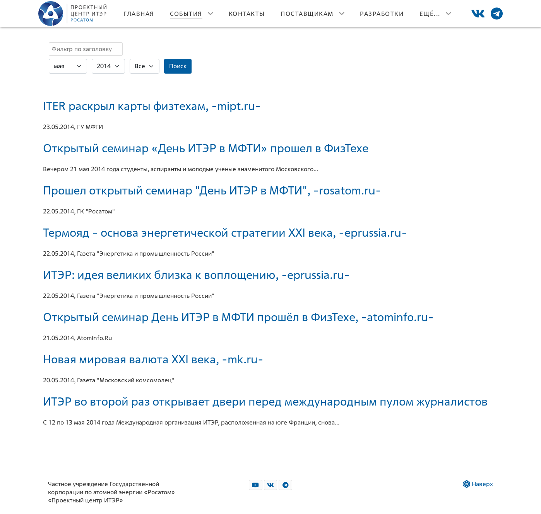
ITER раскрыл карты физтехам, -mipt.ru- (152, 105)
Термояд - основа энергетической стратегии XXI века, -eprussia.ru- (225, 232)
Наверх (478, 484)
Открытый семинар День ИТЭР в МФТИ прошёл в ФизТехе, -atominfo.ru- (238, 317)
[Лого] (73, 13)
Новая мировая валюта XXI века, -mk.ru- (153, 359)
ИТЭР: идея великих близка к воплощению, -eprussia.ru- (196, 274)
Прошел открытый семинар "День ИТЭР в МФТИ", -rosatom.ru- (212, 190)
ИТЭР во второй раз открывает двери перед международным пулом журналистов (265, 401)
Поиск (178, 66)
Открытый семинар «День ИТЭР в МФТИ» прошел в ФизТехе (205, 148)
